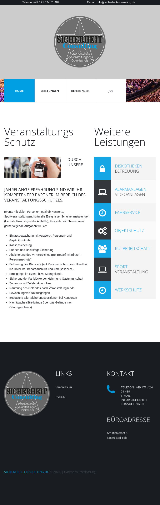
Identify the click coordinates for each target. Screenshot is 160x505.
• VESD (60, 397)
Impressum (64, 387)
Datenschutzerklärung (79, 472)
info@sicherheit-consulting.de (134, 402)
